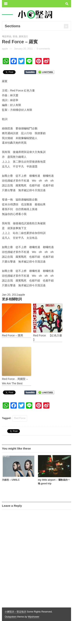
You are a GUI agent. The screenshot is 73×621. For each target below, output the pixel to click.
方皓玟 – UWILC (11, 480)
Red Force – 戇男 (12, 335)
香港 (15, 36)
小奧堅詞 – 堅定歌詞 (15, 611)
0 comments (43, 48)
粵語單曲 (6, 36)
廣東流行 (23, 36)
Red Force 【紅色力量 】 (47, 337)
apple (5, 48)
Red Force (20, 418)
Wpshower (33, 616)
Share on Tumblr (30, 72)
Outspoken (10, 616)
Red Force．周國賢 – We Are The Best (15, 381)
